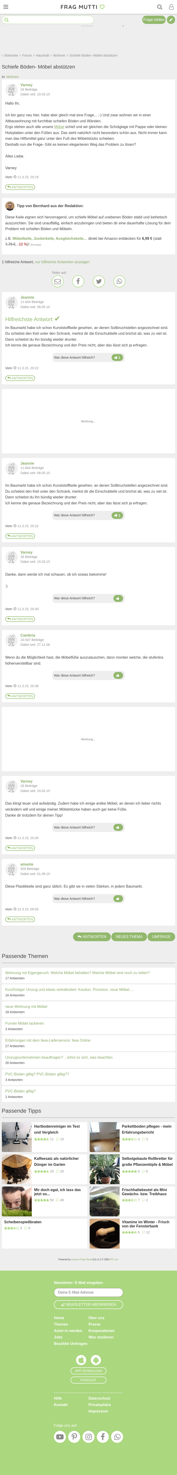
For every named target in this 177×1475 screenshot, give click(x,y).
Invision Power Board (82, 1259)
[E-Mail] (58, 281)
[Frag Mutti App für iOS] (81, 1361)
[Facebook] (78, 281)
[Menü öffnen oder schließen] (6, 7)
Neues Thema (129, 937)
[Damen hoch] (117, 357)
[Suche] (159, 7)
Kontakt (61, 1405)
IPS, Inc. (114, 1259)
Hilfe (58, 1398)
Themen (61, 1324)
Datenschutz (99, 1398)
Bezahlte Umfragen (70, 1344)
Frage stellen (154, 20)
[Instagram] (88, 1438)
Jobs (58, 1337)
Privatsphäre (99, 1405)
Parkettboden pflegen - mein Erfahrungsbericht (146, 1129)
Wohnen (12, 77)
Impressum (98, 1411)
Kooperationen (101, 1331)
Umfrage (161, 937)
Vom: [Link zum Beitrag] (9, 177)
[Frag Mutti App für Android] (96, 1361)
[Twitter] (99, 281)
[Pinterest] (74, 1438)
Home (59, 1318)
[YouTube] (60, 1438)
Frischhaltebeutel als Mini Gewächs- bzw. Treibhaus (144, 1192)
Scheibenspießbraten (22, 1222)
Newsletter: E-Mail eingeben (78, 1283)
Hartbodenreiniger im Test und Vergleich (57, 1129)
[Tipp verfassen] (171, 20)
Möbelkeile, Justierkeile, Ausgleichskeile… (50, 238)
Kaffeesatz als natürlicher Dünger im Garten (56, 1161)
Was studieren (101, 1337)
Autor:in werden (68, 1331)
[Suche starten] (6, 20)
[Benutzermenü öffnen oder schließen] (171, 7)
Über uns (96, 1318)
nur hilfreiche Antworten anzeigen (62, 262)
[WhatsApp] (119, 281)
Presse (94, 1324)
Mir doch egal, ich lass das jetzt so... (57, 1192)
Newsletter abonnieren (88, 1304)
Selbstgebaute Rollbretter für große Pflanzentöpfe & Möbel (147, 1161)
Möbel (59, 127)
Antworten (20, 187)
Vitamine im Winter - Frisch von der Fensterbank (145, 1224)
